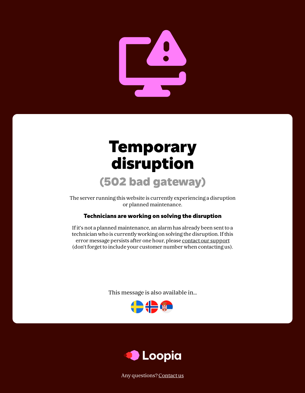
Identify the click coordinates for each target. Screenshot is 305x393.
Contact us (171, 375)
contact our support (206, 241)
